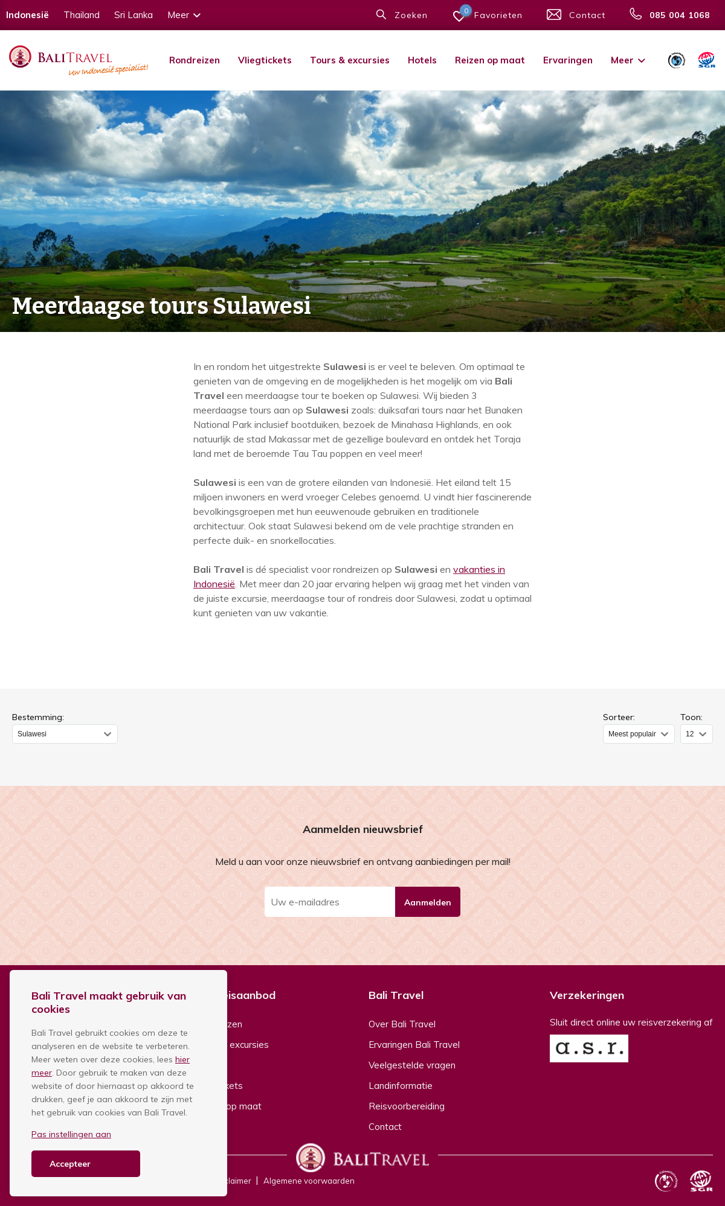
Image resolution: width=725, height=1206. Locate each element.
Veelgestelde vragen (412, 1065)
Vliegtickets (265, 60)
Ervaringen (568, 60)
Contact (385, 1126)
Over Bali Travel (402, 1024)
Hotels (422, 60)
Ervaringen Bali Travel (414, 1044)
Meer (629, 60)
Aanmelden (427, 902)
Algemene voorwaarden (309, 1180)
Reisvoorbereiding (407, 1106)
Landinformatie (401, 1085)
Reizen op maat (490, 60)
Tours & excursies (350, 60)
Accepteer (70, 1163)
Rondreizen (194, 60)
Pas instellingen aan (71, 1134)
